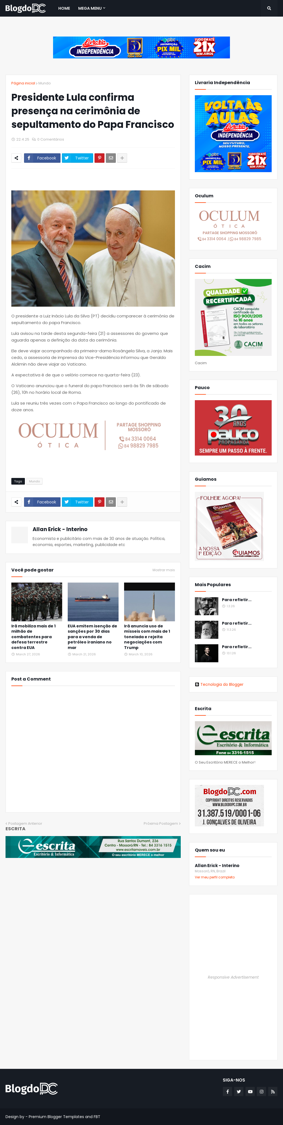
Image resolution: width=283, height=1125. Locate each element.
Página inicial (23, 83)
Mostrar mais (164, 570)
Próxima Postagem (161, 823)
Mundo (44, 83)
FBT (97, 1116)
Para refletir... (236, 599)
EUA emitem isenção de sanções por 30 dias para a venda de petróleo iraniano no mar (92, 637)
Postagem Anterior (25, 823)
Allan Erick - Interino (60, 529)
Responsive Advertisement (233, 977)
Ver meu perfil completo (215, 877)
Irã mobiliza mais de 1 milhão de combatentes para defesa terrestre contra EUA (33, 637)
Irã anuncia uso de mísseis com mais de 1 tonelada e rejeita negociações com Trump (147, 637)
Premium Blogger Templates (56, 1116)
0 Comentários (50, 139)
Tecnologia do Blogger (219, 684)
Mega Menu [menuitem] (90, 8)
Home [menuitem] (64, 8)
